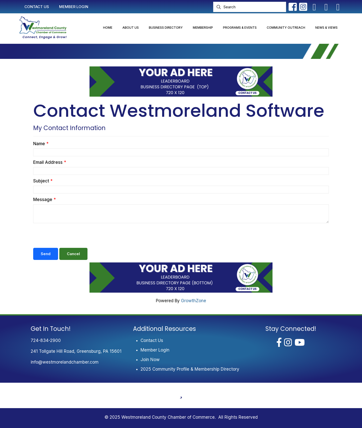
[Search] (249, 7)
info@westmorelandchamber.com (65, 362)
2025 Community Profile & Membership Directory (190, 369)
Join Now (150, 359)
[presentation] (71, 235)
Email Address (48, 162)
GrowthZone (193, 300)
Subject (41, 180)
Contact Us (152, 340)
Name (39, 143)
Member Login (155, 350)
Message (42, 199)
